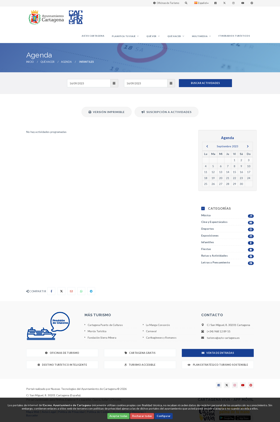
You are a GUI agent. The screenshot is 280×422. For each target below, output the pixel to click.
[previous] (207, 130)
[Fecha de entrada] (88, 67)
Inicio (30, 45)
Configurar (164, 416)
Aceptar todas (118, 416)
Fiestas (227, 233)
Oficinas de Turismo (168, 3)
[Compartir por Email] (71, 275)
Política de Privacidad (71, 395)
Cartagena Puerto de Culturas (107, 308)
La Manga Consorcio (158, 308)
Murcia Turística (98, 315)
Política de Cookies (99, 395)
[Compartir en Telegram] (91, 275)
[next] (247, 130)
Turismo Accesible (139, 348)
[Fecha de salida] (145, 67)
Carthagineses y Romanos (162, 321)
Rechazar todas (142, 416)
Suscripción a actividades (167, 95)
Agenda (66, 45)
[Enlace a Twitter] (225, 3)
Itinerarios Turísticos (235, 18)
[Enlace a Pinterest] (252, 3)
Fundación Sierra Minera (103, 321)
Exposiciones (227, 219)
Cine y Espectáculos (227, 206)
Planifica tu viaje (137, 18)
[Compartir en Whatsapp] (81, 275)
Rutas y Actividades (227, 239)
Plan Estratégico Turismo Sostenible (218, 348)
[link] (45, 15)
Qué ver (162, 18)
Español (201, 3)
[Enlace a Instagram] (233, 3)
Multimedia (204, 18)
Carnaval (151, 315)
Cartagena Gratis (140, 336)
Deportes (227, 213)
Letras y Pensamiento (227, 246)
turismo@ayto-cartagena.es (224, 321)
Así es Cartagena (109, 18)
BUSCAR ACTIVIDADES (205, 66)
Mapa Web (33, 395)
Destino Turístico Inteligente (62, 348)
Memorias (138, 395)
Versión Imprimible (106, 95)
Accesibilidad (121, 395)
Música (227, 199)
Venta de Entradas (218, 336)
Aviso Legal (49, 395)
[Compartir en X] (61, 275)
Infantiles (227, 226)
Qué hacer (182, 18)
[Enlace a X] (227, 369)
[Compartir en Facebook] (51, 275)
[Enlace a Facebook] (215, 3)
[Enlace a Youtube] (243, 3)
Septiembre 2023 (227, 130)
